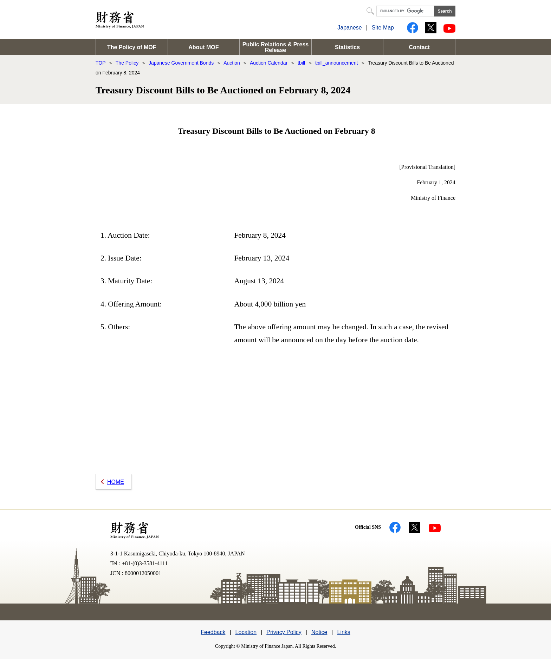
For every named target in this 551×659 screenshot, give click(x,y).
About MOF (203, 47)
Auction (231, 63)
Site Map (383, 28)
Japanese (349, 28)
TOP (100, 63)
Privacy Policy (284, 632)
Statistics (347, 47)
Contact (419, 47)
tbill (302, 63)
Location (246, 632)
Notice (319, 632)
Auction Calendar (268, 63)
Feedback (213, 632)
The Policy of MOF (131, 47)
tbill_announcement (336, 63)
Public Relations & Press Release (275, 47)
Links (343, 632)
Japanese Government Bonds (181, 63)
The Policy (127, 63)
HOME (115, 482)
